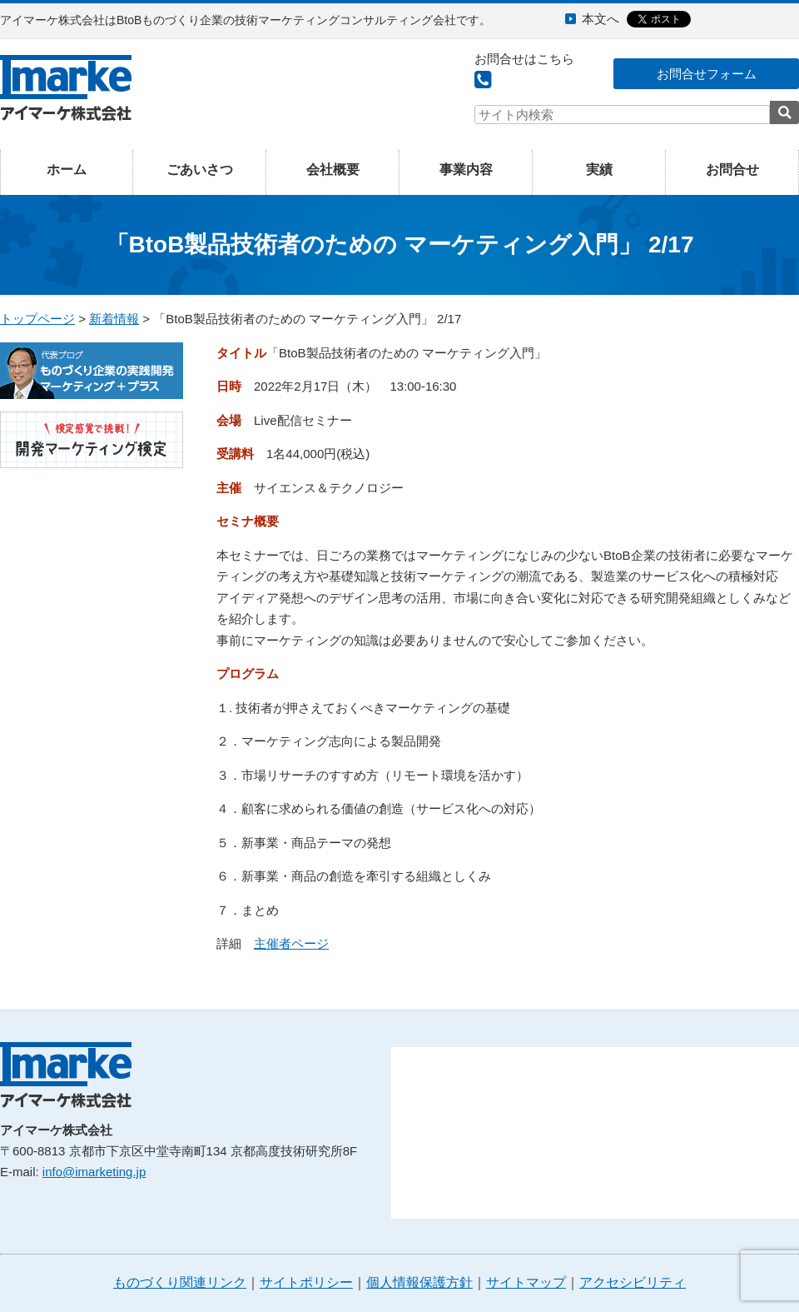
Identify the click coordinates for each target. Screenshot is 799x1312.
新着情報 (114, 319)
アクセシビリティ (632, 1282)
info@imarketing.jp (94, 1172)
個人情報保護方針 (419, 1282)
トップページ (37, 319)
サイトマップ (526, 1282)
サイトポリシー (306, 1282)
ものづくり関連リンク (179, 1282)
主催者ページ (291, 943)
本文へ (600, 19)
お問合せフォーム (707, 74)
